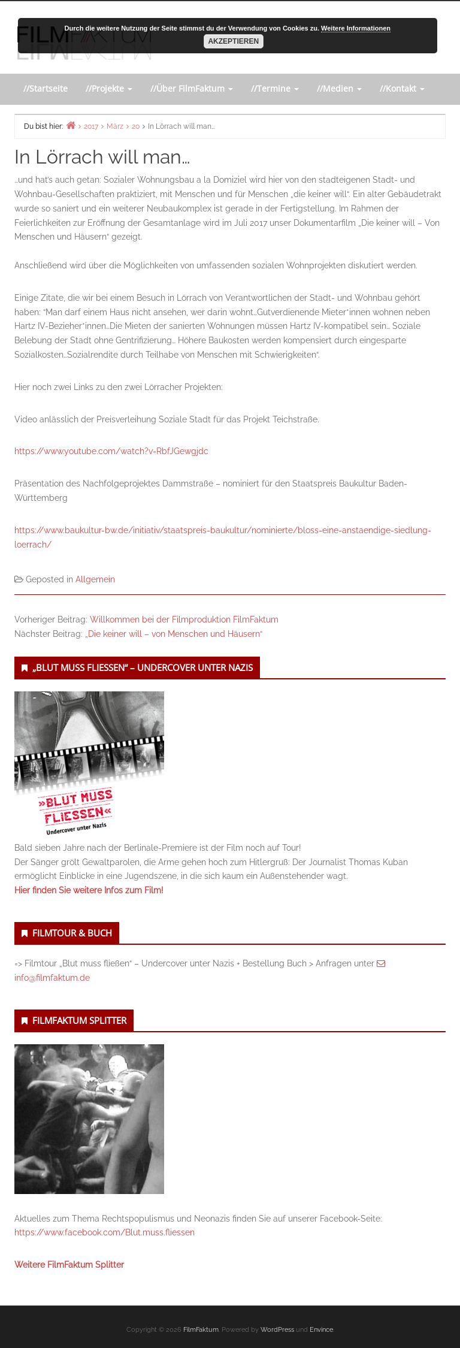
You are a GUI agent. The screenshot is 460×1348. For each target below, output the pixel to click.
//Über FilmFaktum (191, 88)
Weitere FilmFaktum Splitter (69, 1265)
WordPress (277, 1330)
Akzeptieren (233, 41)
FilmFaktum (201, 1330)
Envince (321, 1330)
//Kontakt (402, 88)
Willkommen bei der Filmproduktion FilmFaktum (184, 619)
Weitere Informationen (356, 28)
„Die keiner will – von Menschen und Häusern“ (173, 634)
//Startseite (45, 88)
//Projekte (109, 88)
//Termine (275, 88)
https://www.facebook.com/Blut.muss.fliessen (104, 1232)
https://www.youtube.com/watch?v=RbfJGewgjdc (111, 451)
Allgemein (95, 579)
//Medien (339, 88)
